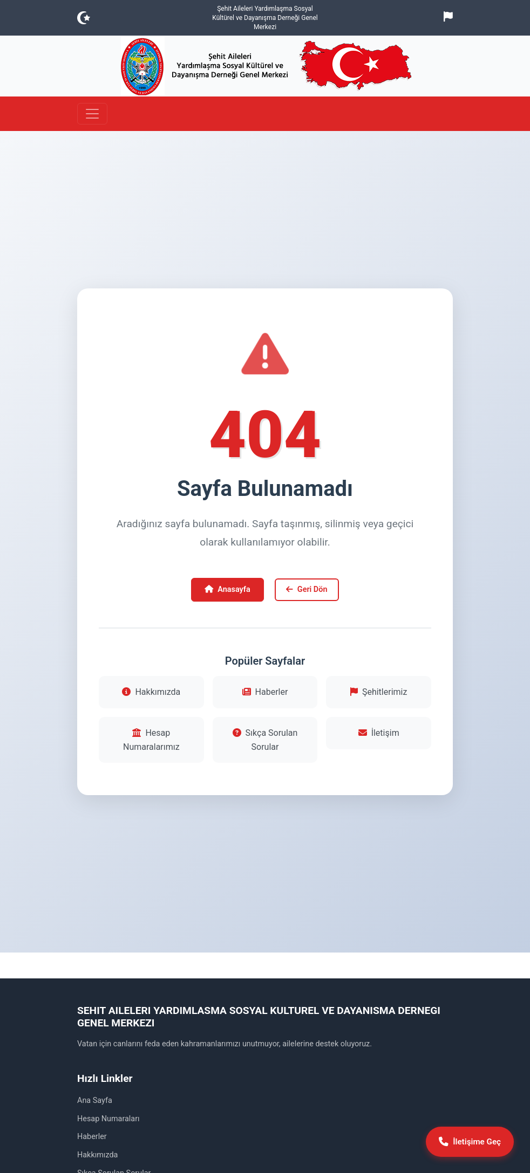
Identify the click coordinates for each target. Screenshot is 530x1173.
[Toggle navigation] (92, 114)
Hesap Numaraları (108, 1118)
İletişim (378, 733)
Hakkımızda (151, 692)
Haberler (265, 692)
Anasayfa (227, 589)
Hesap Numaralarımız (151, 740)
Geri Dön (307, 589)
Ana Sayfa (94, 1100)
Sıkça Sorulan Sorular (265, 740)
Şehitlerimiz (378, 692)
